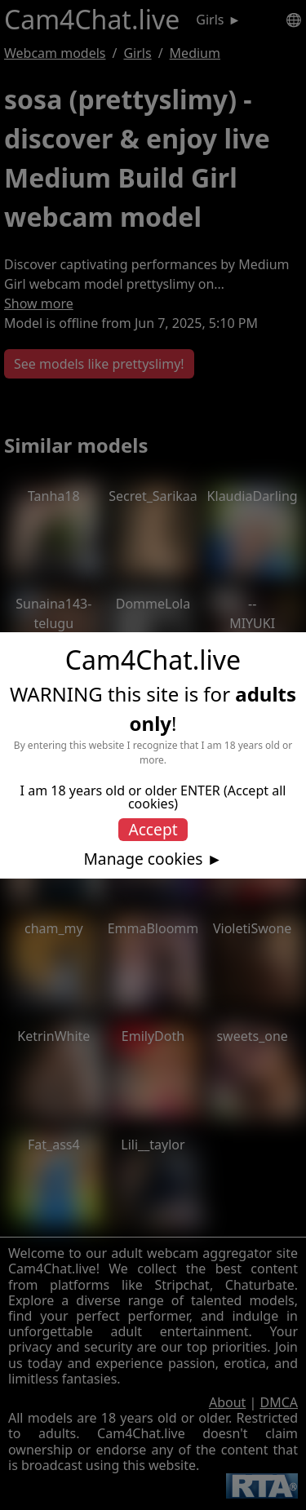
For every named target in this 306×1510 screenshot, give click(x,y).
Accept (152, 829)
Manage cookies (142, 859)
